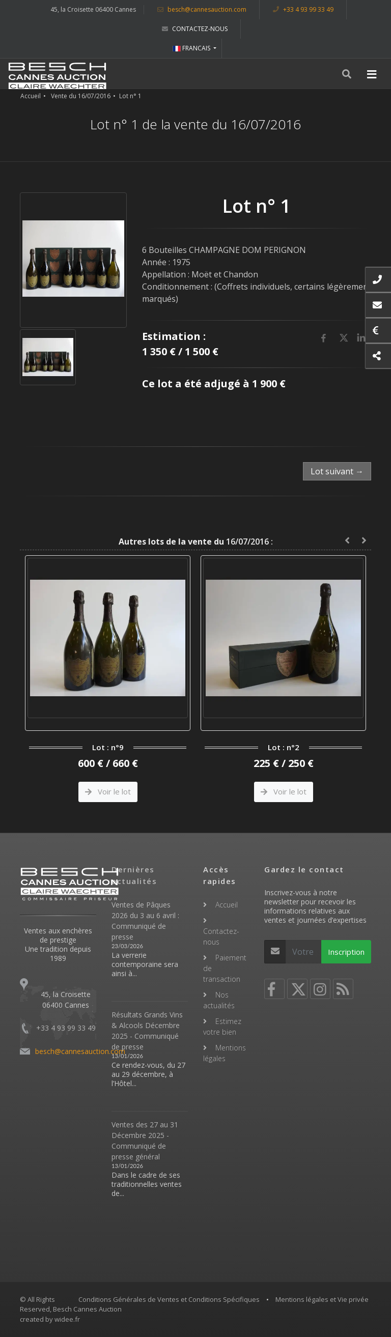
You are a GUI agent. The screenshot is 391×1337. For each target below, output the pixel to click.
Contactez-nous (195, 28)
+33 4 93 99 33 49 (303, 9)
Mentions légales (224, 1053)
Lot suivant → (337, 471)
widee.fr (67, 1319)
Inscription (346, 952)
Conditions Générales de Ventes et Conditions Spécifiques (169, 1299)
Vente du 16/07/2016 (80, 96)
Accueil (30, 96)
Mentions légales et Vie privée (322, 1299)
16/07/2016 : (196, 541)
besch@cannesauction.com (201, 9)
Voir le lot (108, 791)
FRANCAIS (192, 48)
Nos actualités (219, 1000)
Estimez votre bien (222, 1026)
